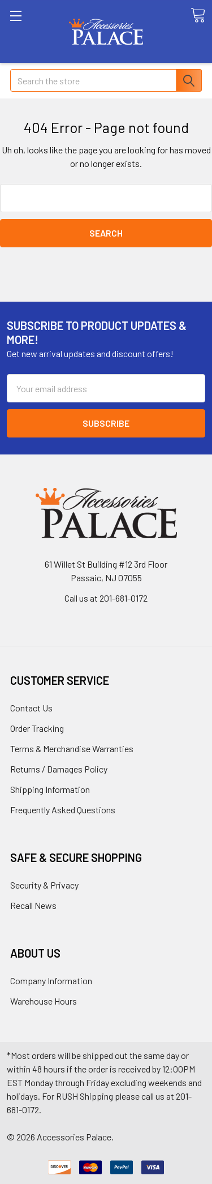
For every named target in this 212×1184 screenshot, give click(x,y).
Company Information (51, 980)
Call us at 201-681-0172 (106, 598)
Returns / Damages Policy (58, 768)
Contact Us (31, 707)
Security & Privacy (44, 885)
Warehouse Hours (43, 1001)
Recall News (33, 905)
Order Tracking (37, 728)
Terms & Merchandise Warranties (71, 748)
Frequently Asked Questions (62, 809)
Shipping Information (50, 789)
